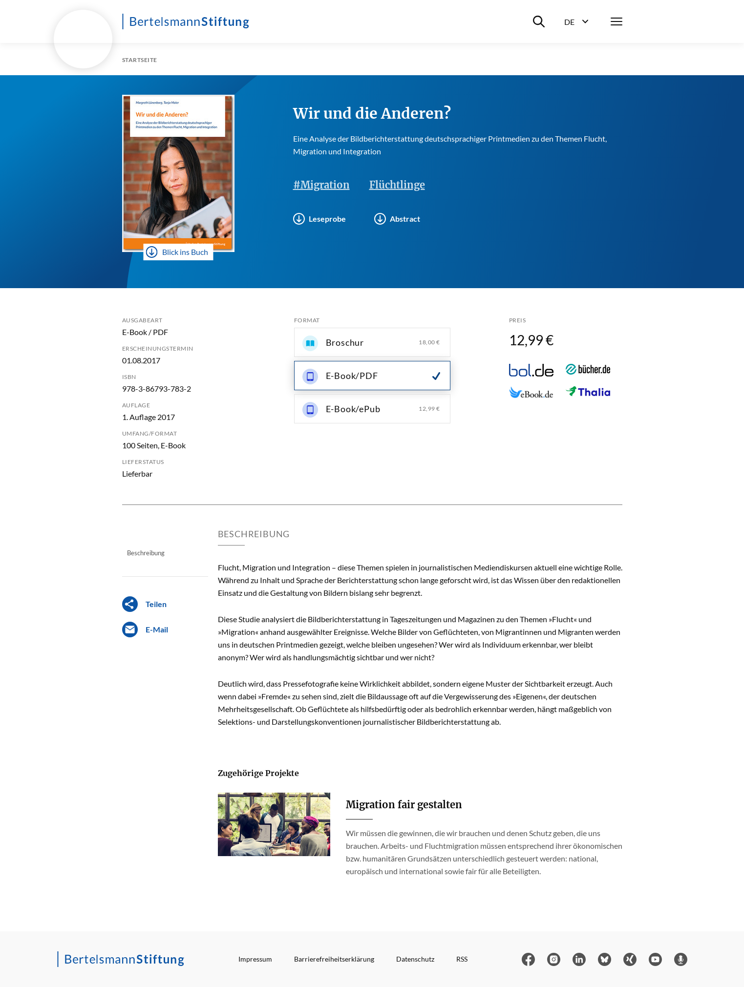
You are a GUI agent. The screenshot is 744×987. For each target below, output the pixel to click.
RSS (462, 959)
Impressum (255, 959)
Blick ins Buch (177, 252)
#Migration (321, 185)
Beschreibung (146, 553)
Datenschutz (415, 959)
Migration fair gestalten (404, 804)
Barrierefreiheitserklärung (334, 959)
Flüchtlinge (397, 185)
